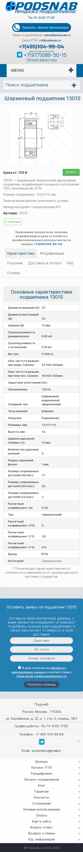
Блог (41, 785)
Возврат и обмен (41, 833)
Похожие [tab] (15, 263)
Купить (71, 172)
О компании (41, 803)
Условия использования (41, 809)
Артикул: (10, 213)
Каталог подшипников (41, 779)
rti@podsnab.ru (50, 40)
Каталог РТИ (41, 767)
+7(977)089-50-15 (45, 55)
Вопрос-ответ (41, 827)
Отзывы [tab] (13, 273)
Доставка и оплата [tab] (44, 263)
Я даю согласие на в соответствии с (41, 672)
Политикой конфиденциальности (42, 676)
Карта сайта (41, 821)
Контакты (41, 797)
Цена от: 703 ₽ (15, 172)
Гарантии (41, 791)
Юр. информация (41, 839)
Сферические (51, 561)
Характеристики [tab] (21, 253)
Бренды (41, 761)
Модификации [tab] (52, 253)
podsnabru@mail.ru (46, 751)
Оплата (41, 815)
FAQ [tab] (70, 263)
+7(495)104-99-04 (41, 47)
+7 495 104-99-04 (49, 734)
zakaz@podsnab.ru (57, 35)
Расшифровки (41, 773)
